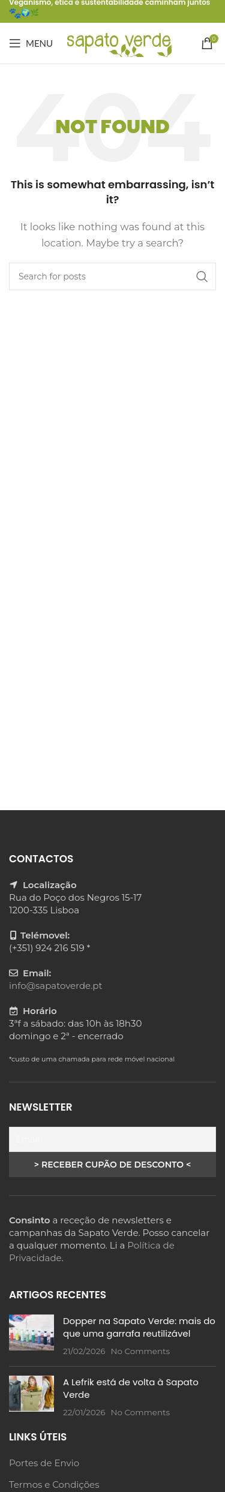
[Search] (112, 276)
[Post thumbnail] (31, 1335)
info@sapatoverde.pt (56, 985)
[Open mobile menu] (31, 43)
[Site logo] (118, 42)
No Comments (140, 1351)
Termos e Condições (54, 1484)
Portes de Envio (44, 1463)
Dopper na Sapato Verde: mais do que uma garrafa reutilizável (139, 1327)
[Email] (112, 1139)
